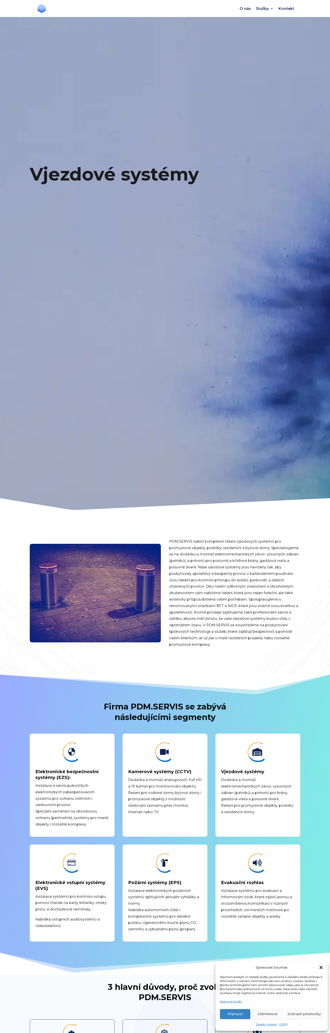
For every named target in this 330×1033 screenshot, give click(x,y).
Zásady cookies (266, 1024)
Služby (262, 8)
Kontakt (286, 8)
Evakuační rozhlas (242, 882)
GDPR (283, 1024)
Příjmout (235, 1014)
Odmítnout (267, 1014)
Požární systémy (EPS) (154, 882)
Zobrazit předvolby (304, 1014)
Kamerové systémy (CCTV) (160, 771)
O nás (245, 8)
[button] (321, 967)
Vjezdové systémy (242, 771)
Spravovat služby (231, 1001)
